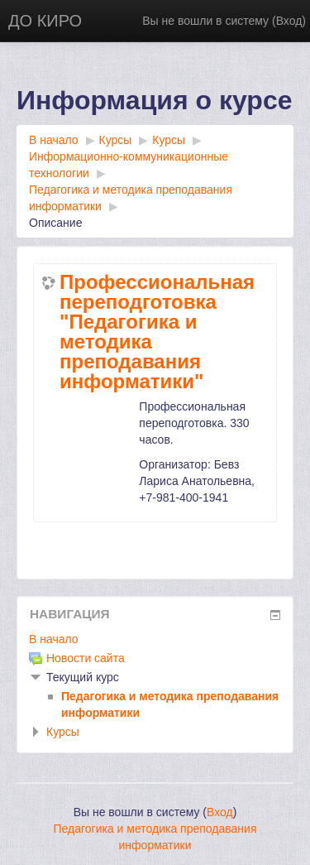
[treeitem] (155, 639)
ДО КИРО (45, 21)
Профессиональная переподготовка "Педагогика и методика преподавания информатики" (157, 332)
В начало (54, 639)
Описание (55, 222)
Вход (289, 20)
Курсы (62, 731)
